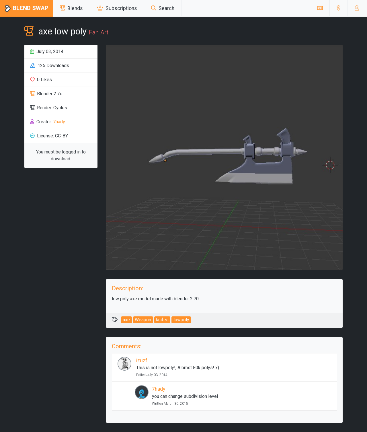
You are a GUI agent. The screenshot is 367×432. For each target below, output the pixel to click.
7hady (59, 121)
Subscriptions (117, 8)
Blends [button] (71, 8)
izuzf (141, 360)
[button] (338, 8)
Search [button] (162, 8)
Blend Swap (26, 8)
